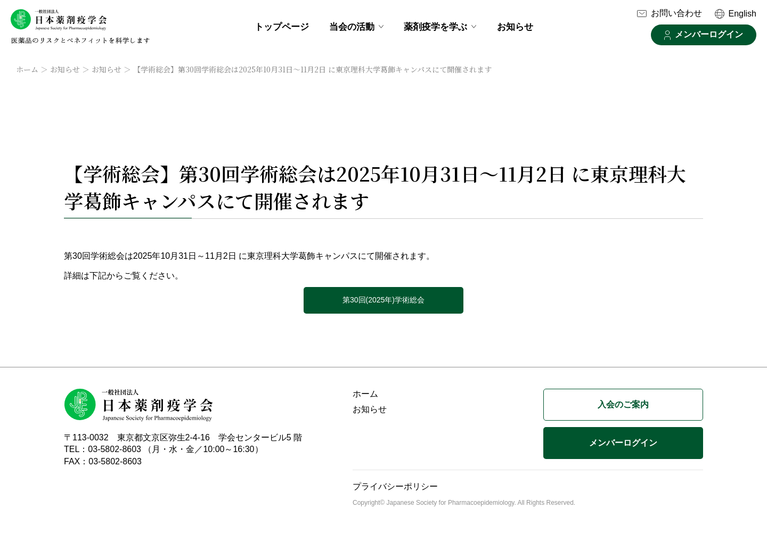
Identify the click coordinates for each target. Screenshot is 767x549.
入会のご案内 (623, 404)
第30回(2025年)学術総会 (383, 300)
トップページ (282, 27)
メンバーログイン (709, 34)
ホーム (27, 69)
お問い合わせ (676, 13)
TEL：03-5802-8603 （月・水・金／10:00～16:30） (163, 449)
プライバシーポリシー (395, 486)
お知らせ (515, 27)
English (742, 13)
